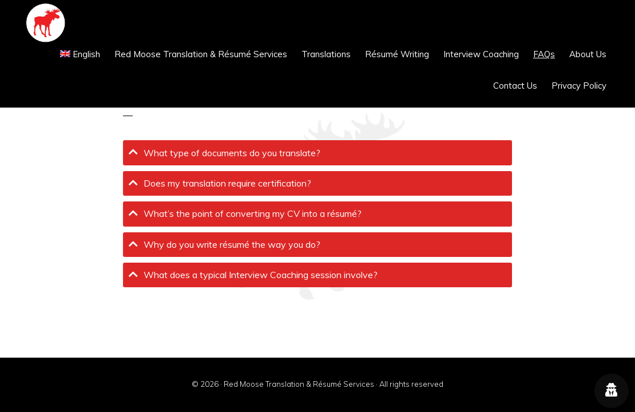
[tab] (317, 152)
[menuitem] (80, 54)
